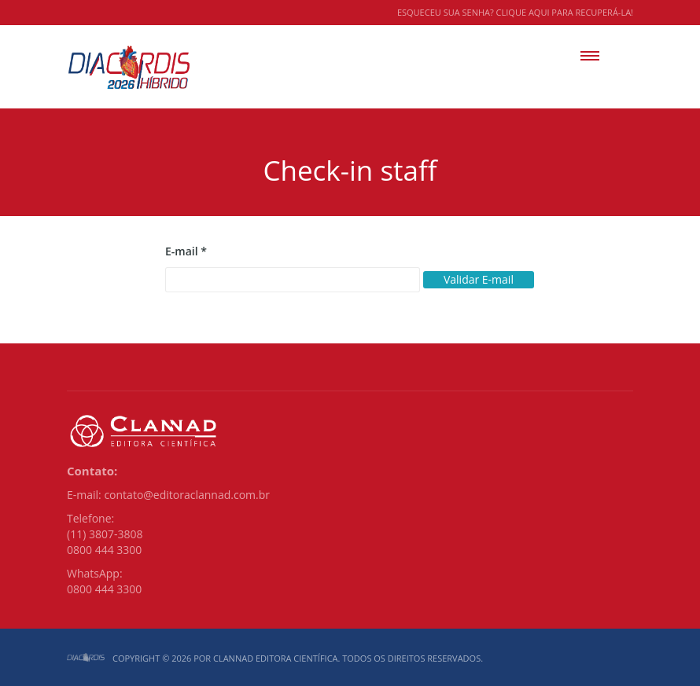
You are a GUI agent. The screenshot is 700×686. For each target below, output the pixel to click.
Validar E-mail (479, 279)
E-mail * (186, 251)
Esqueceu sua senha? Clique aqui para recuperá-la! (515, 12)
